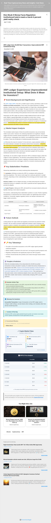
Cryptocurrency (16, 459)
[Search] (49, 3)
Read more (44, 483)
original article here (38, 425)
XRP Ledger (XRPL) (11, 131)
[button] (46, 15)
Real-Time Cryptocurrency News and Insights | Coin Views (24, 3)
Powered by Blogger (25, 519)
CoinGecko (43, 377)
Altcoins (9, 459)
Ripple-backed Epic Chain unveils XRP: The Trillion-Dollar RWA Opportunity (23, 472)
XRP (23, 459)
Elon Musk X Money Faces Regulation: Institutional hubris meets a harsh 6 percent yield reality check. (22, 17)
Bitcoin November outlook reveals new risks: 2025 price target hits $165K (22, 487)
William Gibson (9, 353)
